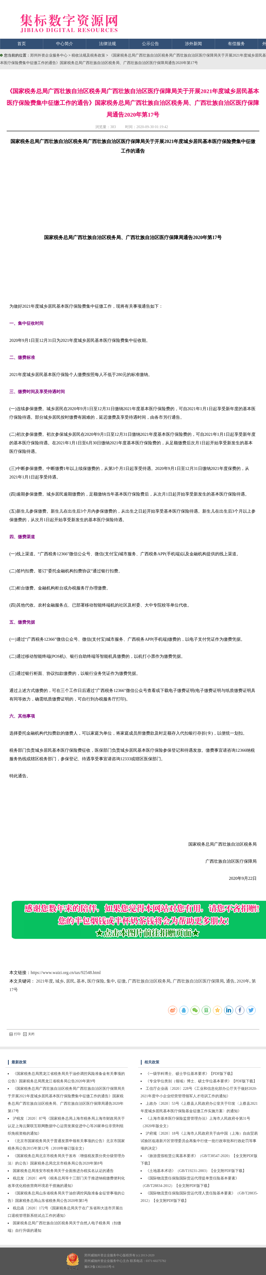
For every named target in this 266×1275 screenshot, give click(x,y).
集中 (110, 981)
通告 (230, 981)
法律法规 (107, 43)
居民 (70, 981)
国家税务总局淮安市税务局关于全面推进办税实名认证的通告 (63, 1171)
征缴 (121, 981)
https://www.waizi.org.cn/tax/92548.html (66, 972)
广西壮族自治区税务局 (149, 981)
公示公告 (150, 43)
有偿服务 (236, 43)
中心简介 (64, 43)
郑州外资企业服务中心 (49, 55)
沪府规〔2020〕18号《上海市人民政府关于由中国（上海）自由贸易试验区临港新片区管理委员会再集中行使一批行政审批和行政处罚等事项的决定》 (199, 1140)
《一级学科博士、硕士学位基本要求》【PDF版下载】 (190, 1074)
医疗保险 (95, 981)
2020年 (243, 981)
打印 (15, 1034)
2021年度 (44, 981)
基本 (81, 981)
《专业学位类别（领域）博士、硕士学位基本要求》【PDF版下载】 (201, 1081)
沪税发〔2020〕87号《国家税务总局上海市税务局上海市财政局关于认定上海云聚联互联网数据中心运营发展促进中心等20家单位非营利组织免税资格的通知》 (66, 1125)
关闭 (28, 1034)
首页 (21, 43)
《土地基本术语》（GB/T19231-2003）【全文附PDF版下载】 (196, 1171)
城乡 (59, 981)
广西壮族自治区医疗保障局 (198, 981)
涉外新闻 (193, 43)
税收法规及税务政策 (89, 55)
